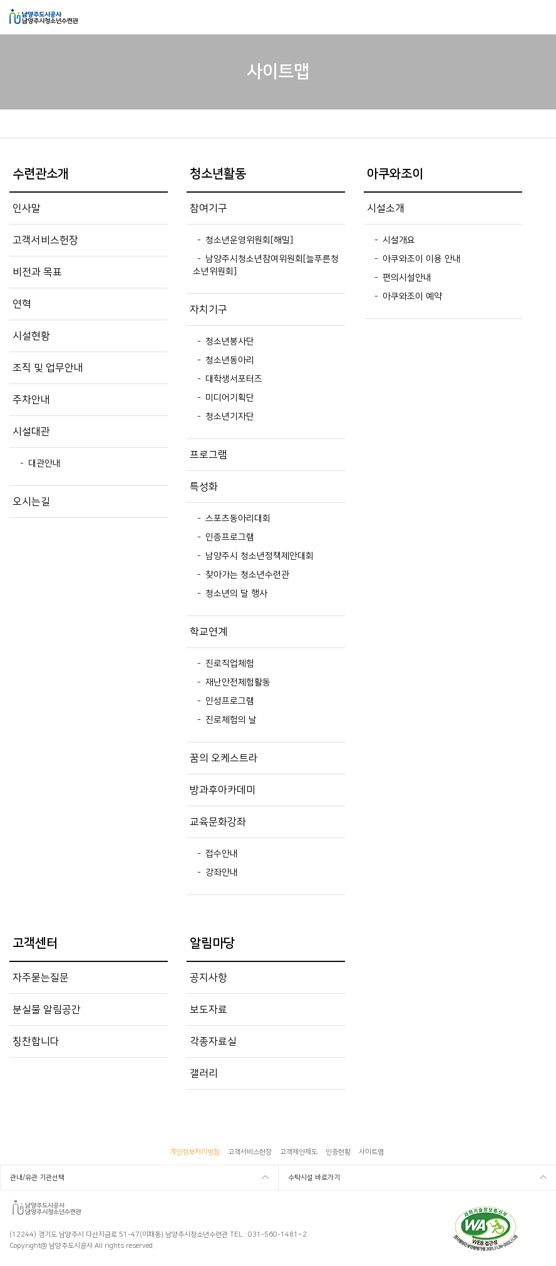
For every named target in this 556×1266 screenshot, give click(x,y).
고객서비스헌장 (250, 1152)
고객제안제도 (298, 1152)
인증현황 (338, 1152)
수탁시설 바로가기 (314, 1178)
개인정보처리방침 (195, 1152)
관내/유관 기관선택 (37, 1178)
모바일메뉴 (538, 17)
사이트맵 (371, 1152)
